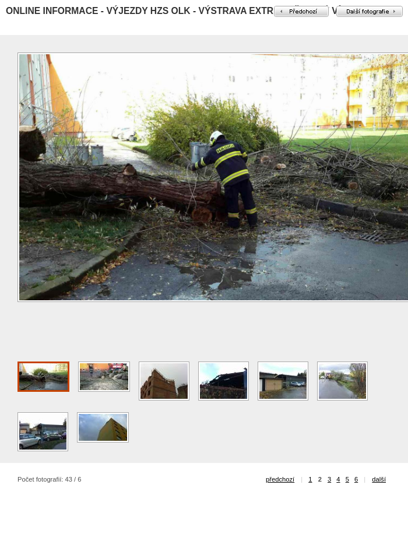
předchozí (280, 479)
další (379, 479)
